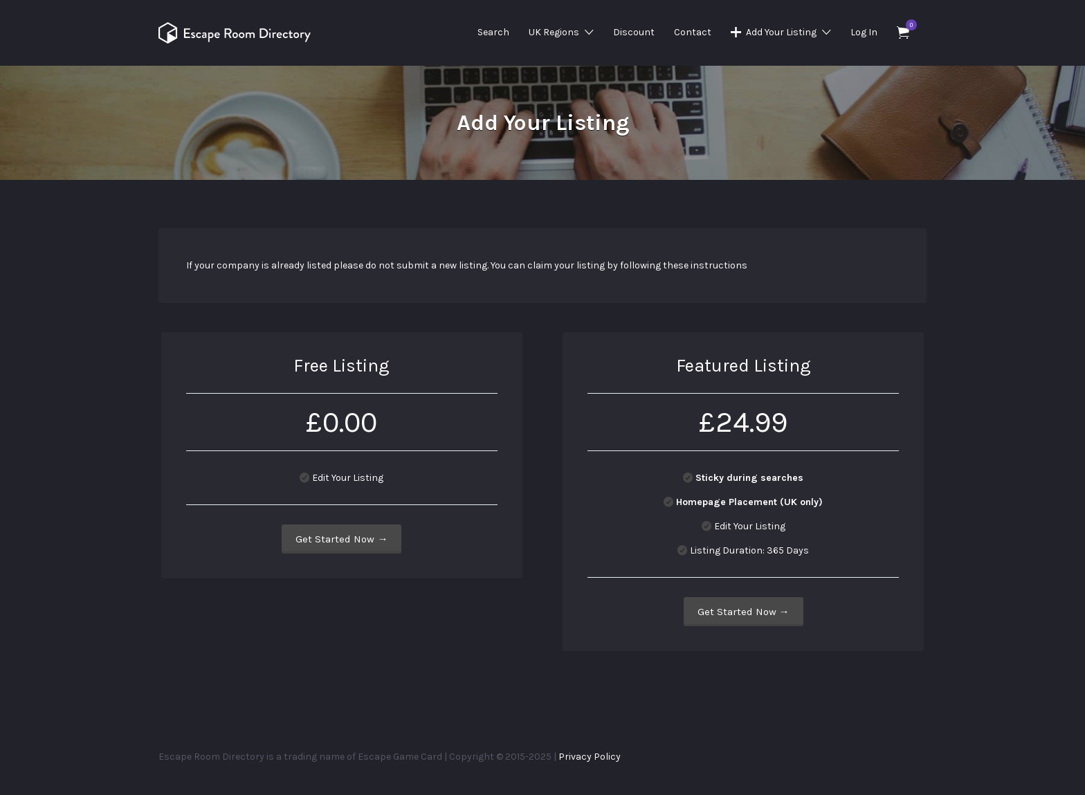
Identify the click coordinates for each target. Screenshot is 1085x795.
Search (493, 32)
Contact (692, 32)
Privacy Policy (589, 756)
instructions (719, 265)
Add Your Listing (781, 32)
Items (907, 24)
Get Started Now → (341, 539)
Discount (634, 32)
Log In (863, 32)
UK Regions (554, 32)
